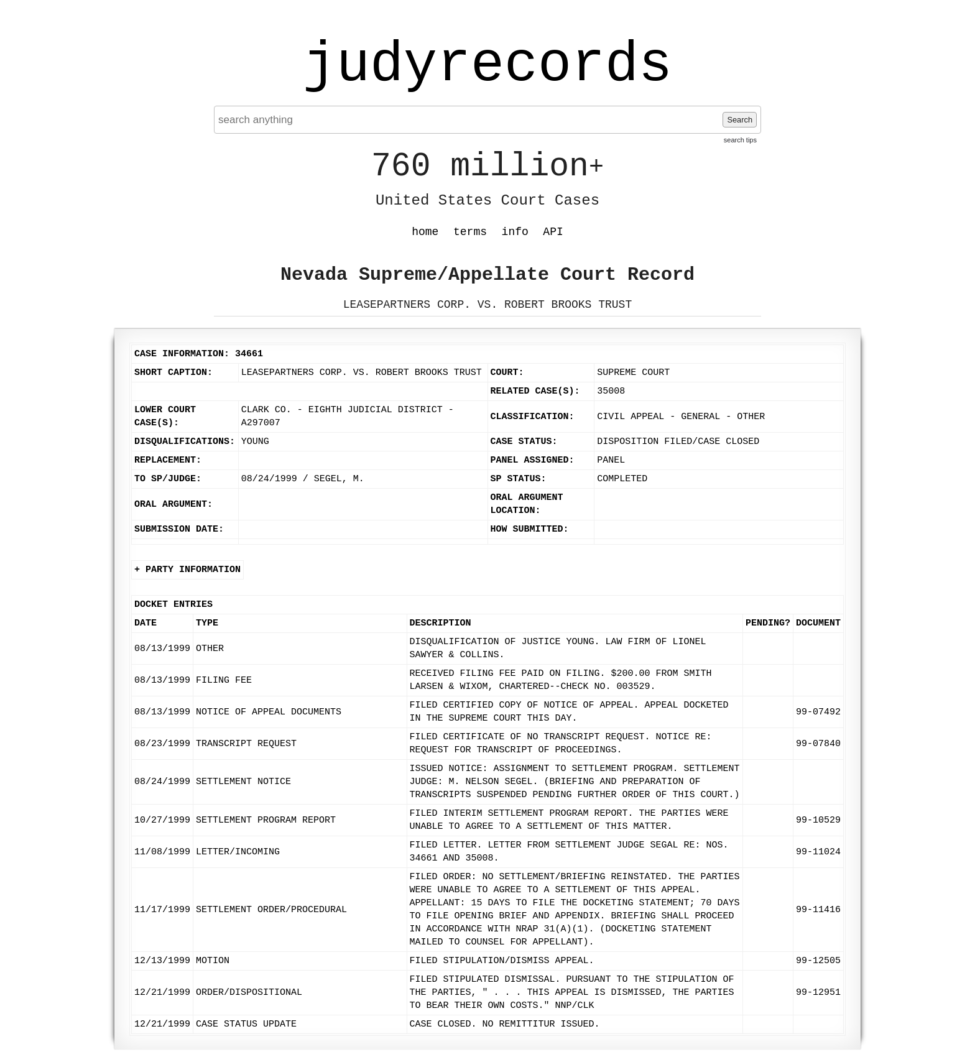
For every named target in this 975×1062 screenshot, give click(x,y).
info (515, 232)
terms (470, 232)
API (553, 232)
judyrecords (487, 65)
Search (739, 119)
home (425, 232)
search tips (740, 140)
